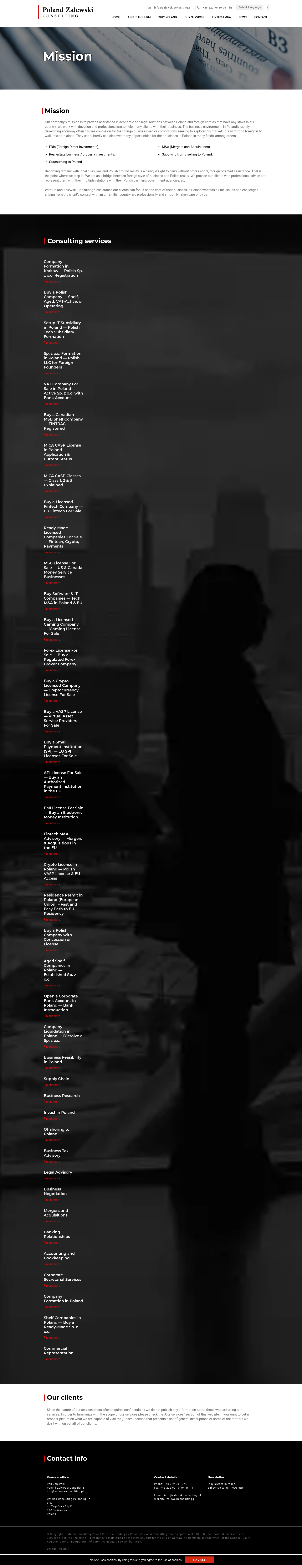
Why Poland (168, 17)
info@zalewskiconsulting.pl (172, 7)
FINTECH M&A (222, 17)
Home (117, 17)
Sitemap (52, 1549)
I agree (199, 1559)
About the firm (140, 17)
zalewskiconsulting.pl (181, 1499)
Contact (260, 17)
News (243, 17)
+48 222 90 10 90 (214, 7)
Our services (195, 17)
